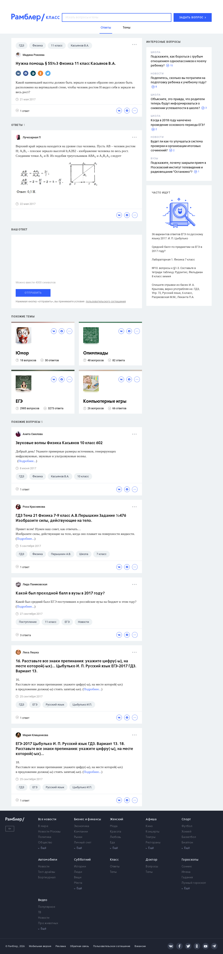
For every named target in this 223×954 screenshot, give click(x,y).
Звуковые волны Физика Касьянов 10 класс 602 (59, 443)
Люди (78, 872)
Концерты (152, 831)
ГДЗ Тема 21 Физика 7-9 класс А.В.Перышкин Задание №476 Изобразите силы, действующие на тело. (71, 518)
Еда (112, 842)
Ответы (115, 866)
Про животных (48, 923)
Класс (114, 859)
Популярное (46, 907)
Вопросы (152, 866)
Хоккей (186, 831)
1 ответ (22, 111)
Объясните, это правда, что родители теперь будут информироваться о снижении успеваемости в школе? (178, 104)
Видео (42, 900)
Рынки (78, 837)
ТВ (39, 912)
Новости (43, 866)
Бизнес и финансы (87, 819)
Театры (150, 837)
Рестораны (153, 842)
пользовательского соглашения (106, 301)
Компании (81, 831)
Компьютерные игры (105, 401)
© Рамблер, (12, 946)
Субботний (82, 859)
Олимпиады (95, 353)
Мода (114, 826)
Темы (113, 872)
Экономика (81, 826)
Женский (116, 819)
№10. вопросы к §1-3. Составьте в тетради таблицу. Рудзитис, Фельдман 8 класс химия (177, 272)
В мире (43, 826)
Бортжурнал (47, 877)
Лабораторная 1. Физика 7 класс (173, 259)
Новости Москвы (49, 831)
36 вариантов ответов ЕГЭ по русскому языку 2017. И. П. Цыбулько (177, 236)
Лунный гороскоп (194, 883)
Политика (44, 837)
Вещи (77, 877)
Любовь (115, 837)
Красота (115, 831)
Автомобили (47, 859)
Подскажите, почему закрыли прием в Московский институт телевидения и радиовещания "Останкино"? (178, 167)
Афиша (151, 819)
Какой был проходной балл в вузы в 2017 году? (60, 593)
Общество (45, 842)
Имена (186, 872)
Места (78, 883)
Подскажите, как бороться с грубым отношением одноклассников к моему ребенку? (178, 61)
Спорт (186, 819)
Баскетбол (189, 837)
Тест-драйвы (46, 872)
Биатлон (187, 842)
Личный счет (82, 842)
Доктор (151, 859)
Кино (149, 826)
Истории (80, 866)
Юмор (22, 353)
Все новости (47, 819)
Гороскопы (190, 859)
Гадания (187, 877)
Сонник (187, 866)
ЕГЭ (19, 401)
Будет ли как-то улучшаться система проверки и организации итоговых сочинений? (177, 146)
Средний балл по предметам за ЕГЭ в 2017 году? (177, 249)
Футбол (187, 826)
